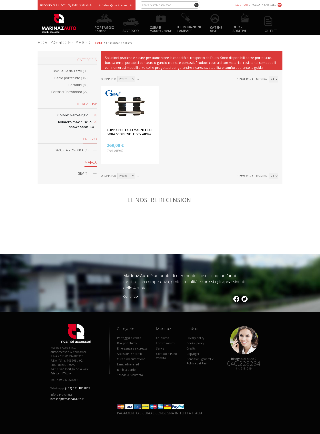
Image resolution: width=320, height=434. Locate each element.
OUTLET (271, 31)
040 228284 (81, 5)
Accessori (131, 31)
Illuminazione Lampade (189, 29)
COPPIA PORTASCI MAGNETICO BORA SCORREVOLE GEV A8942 (129, 132)
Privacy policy (195, 338)
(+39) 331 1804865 (77, 388)
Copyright (193, 354)
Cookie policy (195, 343)
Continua (130, 296)
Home (98, 43)
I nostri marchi (165, 343)
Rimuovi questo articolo (95, 115)
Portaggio (104, 28)
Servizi (160, 348)
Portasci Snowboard (70, 92)
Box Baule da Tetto (71, 71)
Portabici (78, 85)
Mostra (261, 79)
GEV (83, 173)
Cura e (161, 28)
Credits (191, 348)
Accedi (256, 5)
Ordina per (108, 79)
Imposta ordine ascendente (139, 79)
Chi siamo (162, 338)
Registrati (241, 5)
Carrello (270, 5)
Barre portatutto (71, 78)
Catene (216, 28)
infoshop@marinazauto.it (115, 5)
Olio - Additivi (239, 29)
